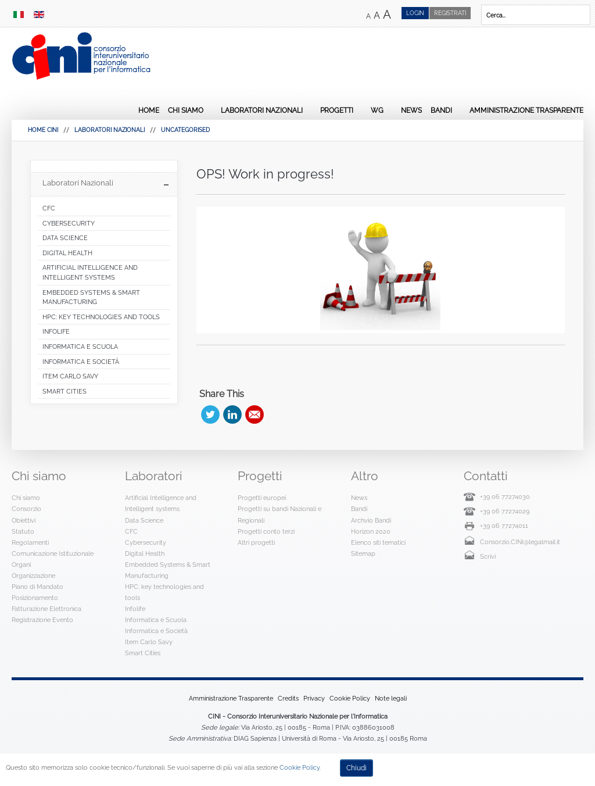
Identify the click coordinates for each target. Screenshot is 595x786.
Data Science (144, 520)
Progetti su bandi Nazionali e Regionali (279, 514)
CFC (131, 531)
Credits (288, 698)
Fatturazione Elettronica (46, 609)
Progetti (336, 110)
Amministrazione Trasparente (526, 110)
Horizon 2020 (370, 531)
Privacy (314, 698)
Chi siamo (185, 110)
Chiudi (356, 768)
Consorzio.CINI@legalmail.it (520, 542)
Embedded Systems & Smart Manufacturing (167, 570)
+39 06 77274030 (505, 496)
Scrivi (488, 556)
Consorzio (26, 509)
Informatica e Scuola (156, 620)
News (411, 110)
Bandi (441, 110)
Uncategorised (185, 130)
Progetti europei (262, 498)
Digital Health (144, 553)
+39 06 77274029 (504, 511)
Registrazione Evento (42, 620)
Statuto (23, 531)
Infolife (135, 609)
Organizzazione (33, 575)
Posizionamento (35, 598)
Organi (21, 564)
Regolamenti (30, 542)
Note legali (391, 698)
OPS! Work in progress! (265, 173)
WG (377, 110)
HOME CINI (43, 130)
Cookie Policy (349, 698)
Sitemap (363, 553)
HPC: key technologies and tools (164, 592)
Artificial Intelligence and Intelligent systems (160, 503)
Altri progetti (256, 542)
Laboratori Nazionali (262, 110)
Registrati (450, 13)
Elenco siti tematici (378, 542)
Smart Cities (142, 653)
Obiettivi (23, 520)
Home (148, 110)
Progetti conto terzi (266, 531)
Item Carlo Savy (149, 642)
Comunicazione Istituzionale (53, 553)
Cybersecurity (145, 542)
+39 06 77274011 (504, 525)
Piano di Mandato (37, 587)
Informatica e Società (156, 631)
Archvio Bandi (371, 520)
